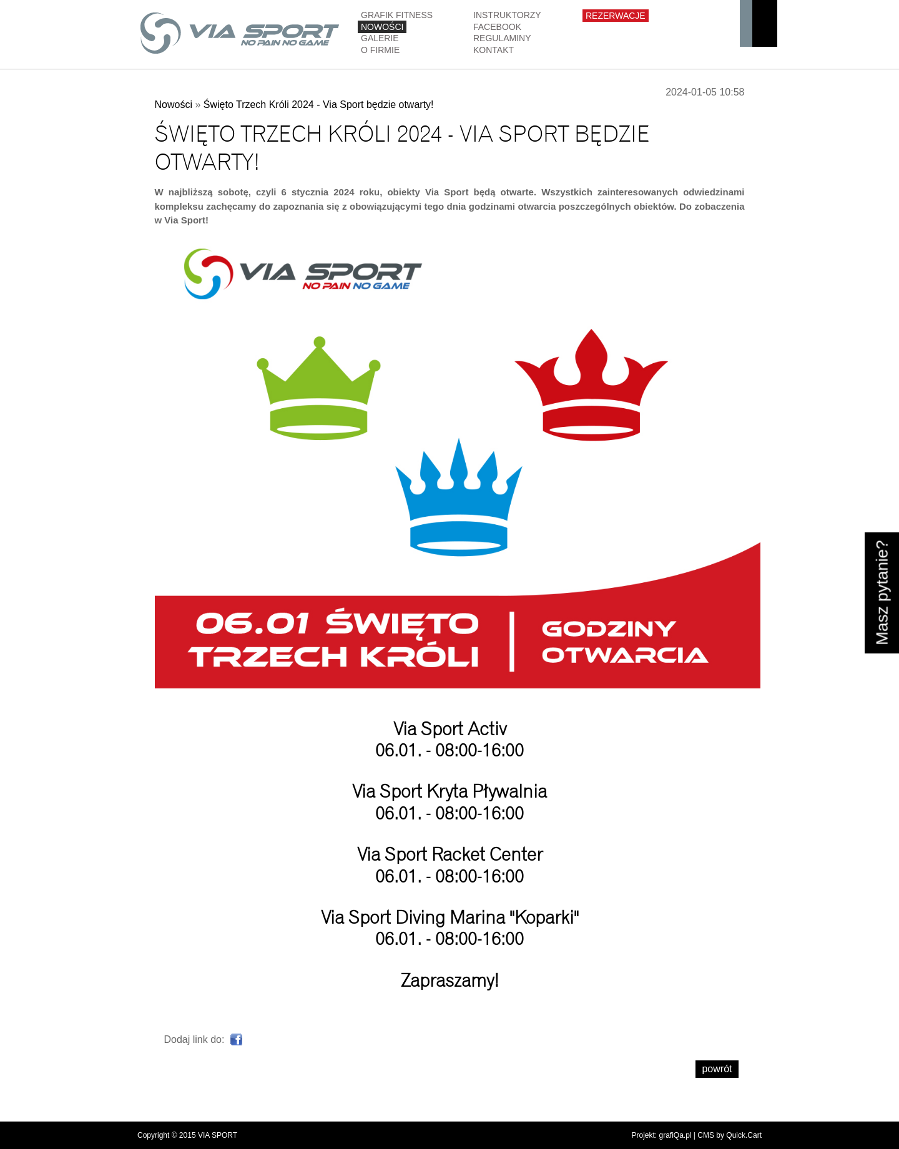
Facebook (497, 27)
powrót (717, 1068)
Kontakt (493, 50)
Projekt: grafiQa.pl (661, 1135)
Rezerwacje (616, 16)
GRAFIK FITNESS (397, 15)
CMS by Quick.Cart (729, 1135)
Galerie (380, 38)
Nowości (382, 27)
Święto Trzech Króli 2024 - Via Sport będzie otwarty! (319, 104)
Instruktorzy (507, 15)
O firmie (380, 50)
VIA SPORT (217, 1135)
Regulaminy (502, 38)
